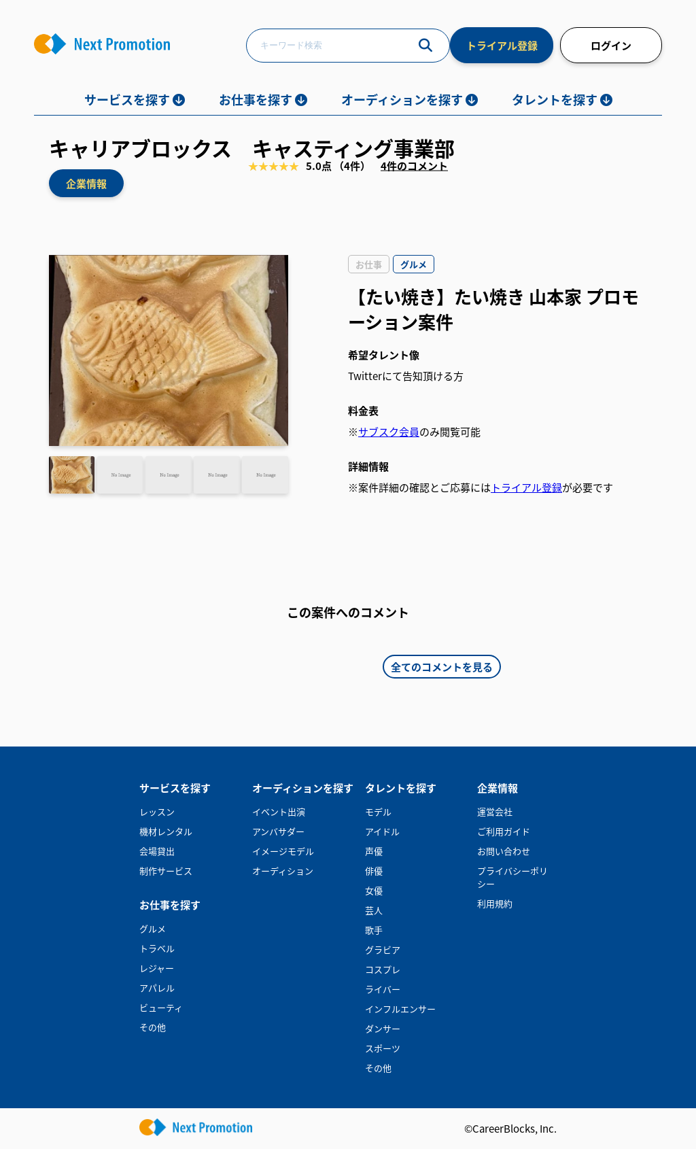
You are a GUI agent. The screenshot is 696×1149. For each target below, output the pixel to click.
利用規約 (494, 903)
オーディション (282, 870)
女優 (374, 890)
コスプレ (382, 969)
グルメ (152, 928)
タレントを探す (554, 99)
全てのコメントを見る (442, 666)
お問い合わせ (503, 850)
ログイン (611, 45)
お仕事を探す (255, 99)
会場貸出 (157, 850)
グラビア (382, 949)
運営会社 (494, 811)
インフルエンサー (400, 1008)
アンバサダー (278, 831)
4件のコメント (414, 165)
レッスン (157, 811)
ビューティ (161, 1007)
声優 (374, 850)
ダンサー (382, 1028)
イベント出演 (278, 811)
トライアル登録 (502, 45)
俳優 (374, 870)
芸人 (374, 910)
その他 (152, 1027)
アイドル (382, 831)
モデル (378, 811)
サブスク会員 (388, 431)
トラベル (157, 948)
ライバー (382, 988)
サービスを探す (127, 99)
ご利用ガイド (503, 831)
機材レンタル (165, 831)
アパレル (157, 987)
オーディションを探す (402, 99)
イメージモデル (283, 850)
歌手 (374, 929)
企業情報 (86, 183)
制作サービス (165, 870)
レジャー (156, 967)
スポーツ (382, 1048)
